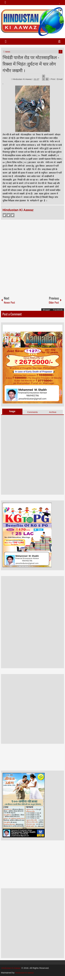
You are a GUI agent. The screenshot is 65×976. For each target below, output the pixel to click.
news (7, 51)
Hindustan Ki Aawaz (22, 79)
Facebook (4, 215)
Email (59, 79)
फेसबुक (12, 411)
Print (52, 79)
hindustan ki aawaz (24, 972)
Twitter (8, 215)
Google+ (12, 215)
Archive (52, 412)
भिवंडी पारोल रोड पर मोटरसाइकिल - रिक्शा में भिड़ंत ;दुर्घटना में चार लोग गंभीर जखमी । (31, 63)
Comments (32, 412)
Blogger (46, 309)
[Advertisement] (32, 256)
